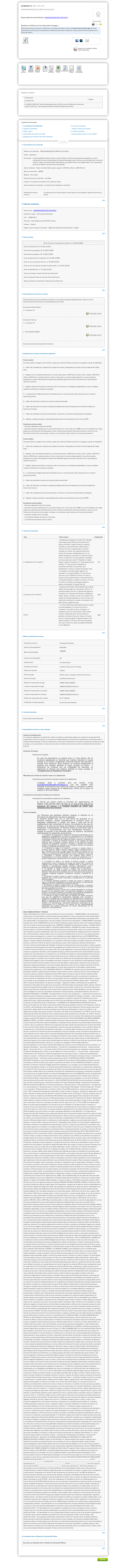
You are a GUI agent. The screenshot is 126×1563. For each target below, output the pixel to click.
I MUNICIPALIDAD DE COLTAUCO (56, 17)
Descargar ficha (97, 21)
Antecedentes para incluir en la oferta (34, 134)
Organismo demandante (30, 129)
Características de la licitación (32, 126)
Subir (103, 200)
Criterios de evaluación (79, 126)
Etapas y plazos (28, 131)
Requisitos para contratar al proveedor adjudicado (38, 137)
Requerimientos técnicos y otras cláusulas (84, 134)
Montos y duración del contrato (81, 129)
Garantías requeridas (78, 131)
